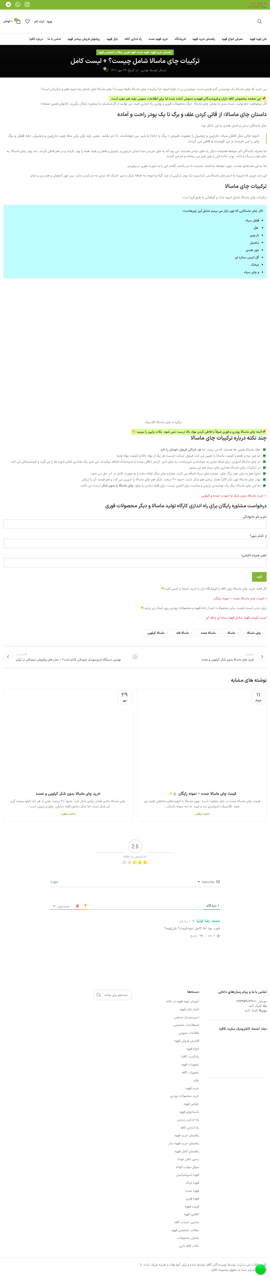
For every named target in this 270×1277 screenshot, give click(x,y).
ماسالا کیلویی (155, 633)
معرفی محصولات (188, 1238)
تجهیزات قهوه (190, 1064)
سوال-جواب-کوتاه (187, 1167)
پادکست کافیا (190, 1056)
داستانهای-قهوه (189, 1112)
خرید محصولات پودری (184, 1096)
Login (54, 882)
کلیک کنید (256, 3)
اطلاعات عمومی (189, 1033)
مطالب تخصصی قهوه (110, 52)
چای (196, 1080)
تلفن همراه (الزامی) (135, 559)
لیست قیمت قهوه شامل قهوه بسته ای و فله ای (236, 617)
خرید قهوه (192, 1088)
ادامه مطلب (202, 813)
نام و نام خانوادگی (135, 520)
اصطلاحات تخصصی (186, 1025)
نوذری (145, 70)
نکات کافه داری (189, 1246)
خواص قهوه (191, 1104)
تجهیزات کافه (190, 1072)
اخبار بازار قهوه (189, 1009)
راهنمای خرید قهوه (161, 52)
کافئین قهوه (191, 1214)
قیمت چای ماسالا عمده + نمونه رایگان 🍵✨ (202, 794)
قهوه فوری (129, 52)
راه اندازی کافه (189, 1128)
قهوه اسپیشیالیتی (187, 1175)
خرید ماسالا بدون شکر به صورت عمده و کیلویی (233, 495)
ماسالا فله (182, 633)
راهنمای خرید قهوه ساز (184, 1143)
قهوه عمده (143, 52)
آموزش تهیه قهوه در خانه (182, 1001)
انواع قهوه (192, 1049)
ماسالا (231, 633)
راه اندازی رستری (188, 1120)
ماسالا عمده (208, 633)
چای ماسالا (254, 633)
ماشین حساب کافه (186, 1222)
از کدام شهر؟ (135, 540)
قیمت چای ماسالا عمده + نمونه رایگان (238, 598)
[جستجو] (259, 21)
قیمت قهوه (192, 1206)
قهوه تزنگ (192, 1183)
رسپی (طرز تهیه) (188, 1159)
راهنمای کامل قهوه (187, 1151)
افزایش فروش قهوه (186, 1041)
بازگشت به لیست (135, 656)
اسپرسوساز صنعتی (186, 1017)
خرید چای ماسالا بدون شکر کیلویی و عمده (68, 794)
